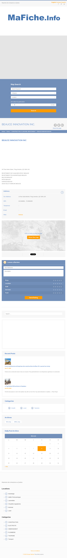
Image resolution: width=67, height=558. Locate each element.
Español (63, 2)
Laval (9, 510)
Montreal (10, 507)
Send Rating (33, 297)
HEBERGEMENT (13, 529)
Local (24, 408)
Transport (10, 539)
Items (8, 131)
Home (3, 131)
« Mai (6, 466)
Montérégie (11, 493)
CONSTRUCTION (16, 131)
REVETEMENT (32, 131)
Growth (13, 408)
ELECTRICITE (12, 525)
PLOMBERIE (11, 532)
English (53, 2)
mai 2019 (8, 421)
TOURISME (11, 535)
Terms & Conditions (35, 550)
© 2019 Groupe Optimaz (28, 554)
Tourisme (36, 408)
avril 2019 (17, 421)
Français (58, 2)
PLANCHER (24, 131)
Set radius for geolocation (18, 101)
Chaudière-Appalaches (14, 504)
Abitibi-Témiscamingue (14, 497)
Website (20, 214)
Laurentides (11, 500)
